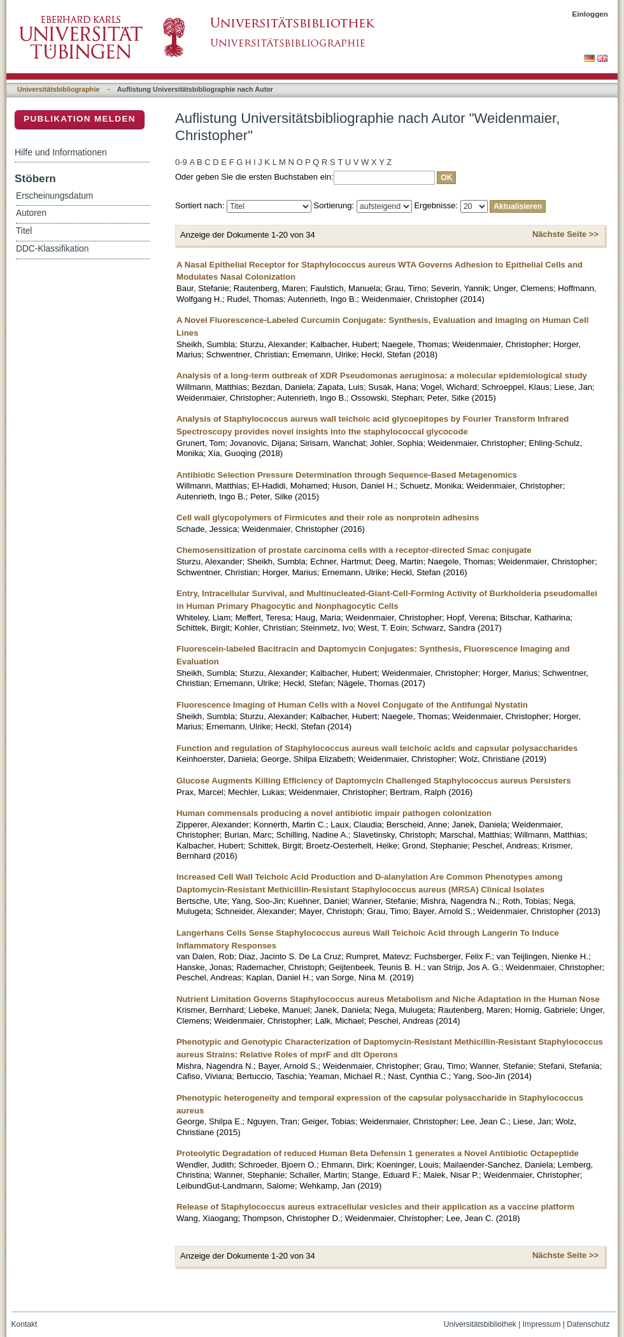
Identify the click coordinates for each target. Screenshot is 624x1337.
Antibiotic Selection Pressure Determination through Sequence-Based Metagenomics (346, 475)
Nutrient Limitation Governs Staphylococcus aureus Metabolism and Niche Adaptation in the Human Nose (388, 999)
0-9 (181, 162)
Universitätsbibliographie (58, 89)
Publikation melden (80, 119)
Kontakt (24, 1324)
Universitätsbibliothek (480, 1324)
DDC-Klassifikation (52, 249)
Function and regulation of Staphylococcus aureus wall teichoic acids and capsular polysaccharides (377, 748)
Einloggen (590, 14)
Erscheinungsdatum (54, 196)
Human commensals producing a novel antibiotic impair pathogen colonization (334, 813)
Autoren (31, 213)
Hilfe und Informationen (61, 152)
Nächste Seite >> (565, 234)
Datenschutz (588, 1324)
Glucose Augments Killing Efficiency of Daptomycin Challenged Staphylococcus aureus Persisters (373, 780)
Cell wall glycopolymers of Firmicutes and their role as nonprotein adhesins (327, 517)
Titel (24, 231)
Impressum (542, 1324)
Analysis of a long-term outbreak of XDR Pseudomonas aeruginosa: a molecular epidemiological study (381, 375)
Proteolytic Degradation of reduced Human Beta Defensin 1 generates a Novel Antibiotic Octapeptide (377, 1153)
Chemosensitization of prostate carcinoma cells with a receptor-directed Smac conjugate (354, 550)
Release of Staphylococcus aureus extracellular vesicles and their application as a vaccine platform (375, 1207)
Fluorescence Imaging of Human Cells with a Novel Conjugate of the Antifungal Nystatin (352, 705)
